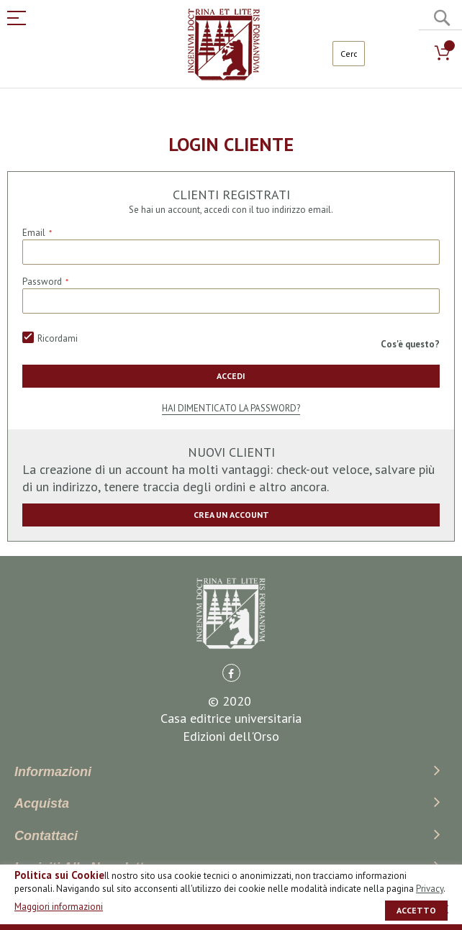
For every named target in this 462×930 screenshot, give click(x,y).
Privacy (429, 889)
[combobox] (348, 53)
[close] (444, 909)
